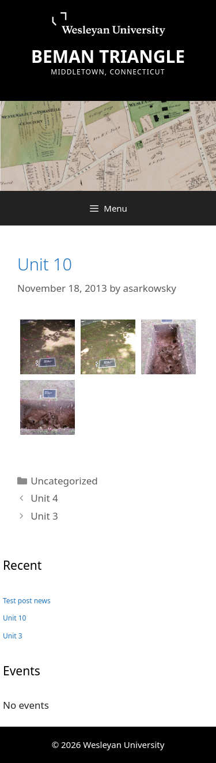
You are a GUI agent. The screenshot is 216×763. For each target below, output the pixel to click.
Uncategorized (64, 480)
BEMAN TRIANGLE (108, 56)
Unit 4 (44, 498)
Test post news (27, 601)
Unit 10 (44, 264)
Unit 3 (44, 516)
